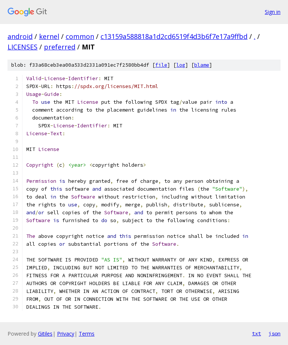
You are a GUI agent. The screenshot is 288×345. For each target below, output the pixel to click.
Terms (86, 333)
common (80, 36)
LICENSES (23, 46)
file (161, 65)
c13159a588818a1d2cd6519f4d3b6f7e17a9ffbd (174, 36)
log (180, 65)
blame (201, 65)
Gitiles (45, 333)
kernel (49, 36)
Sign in (272, 11)
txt (256, 333)
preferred (59, 46)
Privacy (65, 333)
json (274, 333)
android (20, 36)
